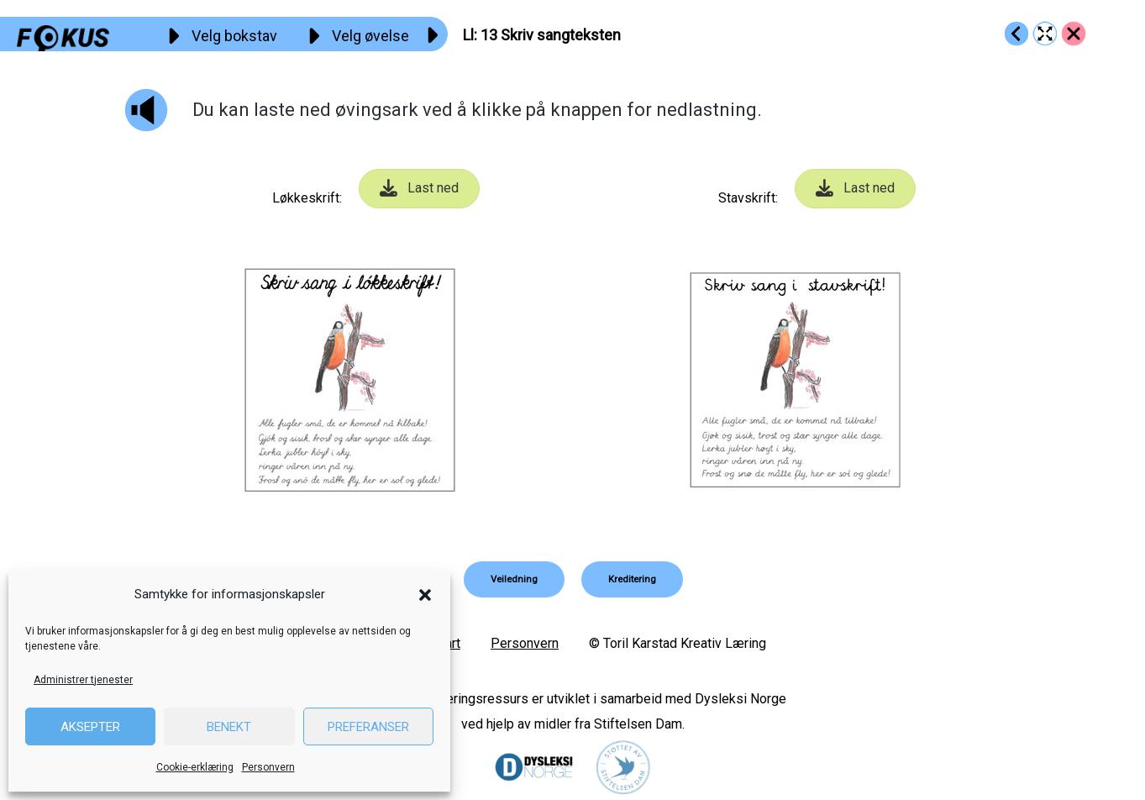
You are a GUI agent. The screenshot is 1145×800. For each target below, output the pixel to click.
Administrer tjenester (83, 680)
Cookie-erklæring (195, 767)
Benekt (229, 726)
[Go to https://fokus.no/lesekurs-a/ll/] (1073, 33)
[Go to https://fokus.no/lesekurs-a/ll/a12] (1016, 33)
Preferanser (368, 726)
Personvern (268, 767)
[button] (425, 595)
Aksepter (90, 726)
